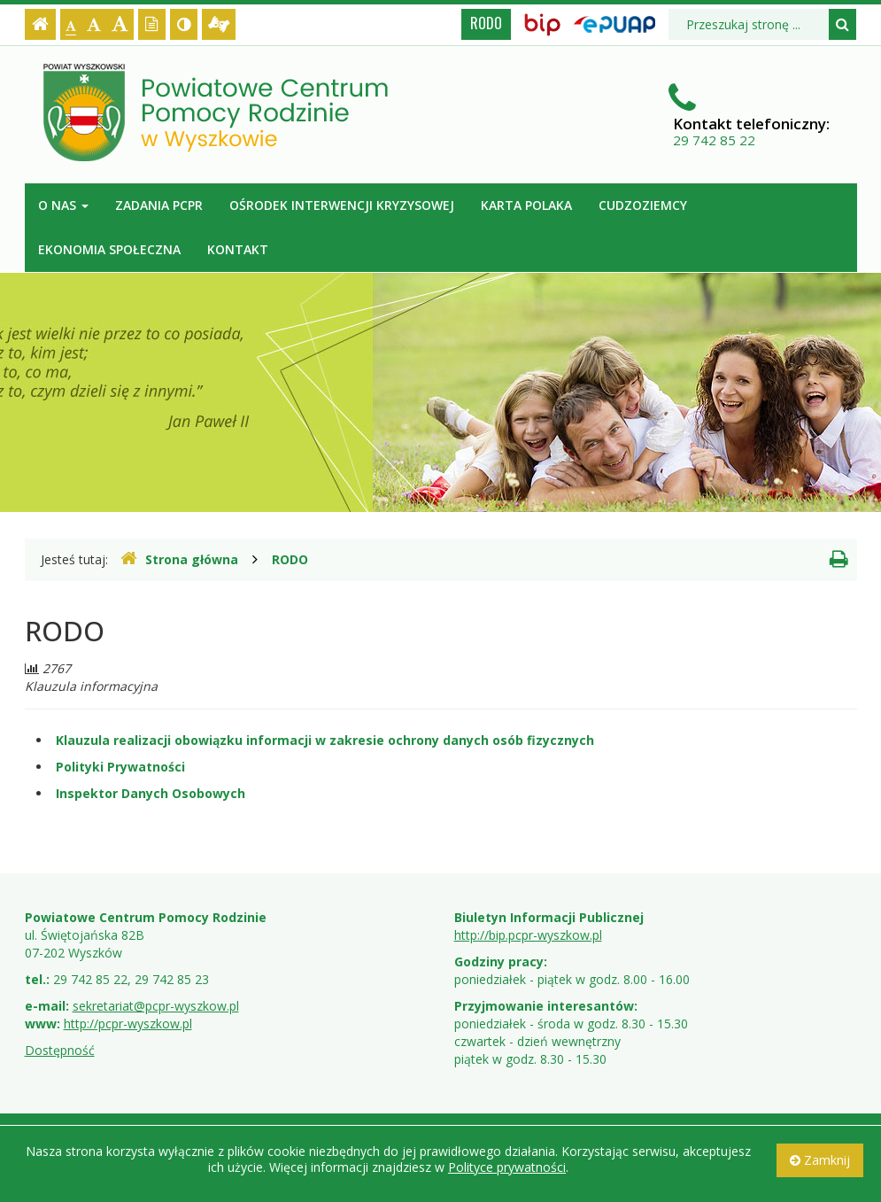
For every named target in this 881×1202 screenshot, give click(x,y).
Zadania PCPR (159, 205)
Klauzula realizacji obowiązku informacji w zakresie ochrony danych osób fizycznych (325, 740)
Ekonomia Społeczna (109, 249)
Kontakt (237, 249)
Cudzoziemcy (643, 205)
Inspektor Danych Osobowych (150, 793)
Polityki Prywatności (120, 766)
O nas (63, 205)
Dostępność (60, 1050)
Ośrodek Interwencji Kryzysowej (341, 205)
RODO (486, 23)
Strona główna (179, 559)
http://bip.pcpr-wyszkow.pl (528, 935)
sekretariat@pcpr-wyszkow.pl (156, 1005)
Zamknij (820, 1160)
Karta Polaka (526, 205)
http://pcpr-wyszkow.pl (128, 1023)
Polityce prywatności (507, 1167)
